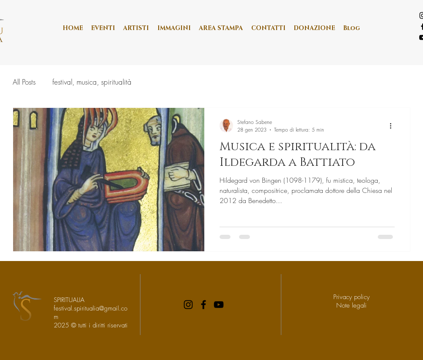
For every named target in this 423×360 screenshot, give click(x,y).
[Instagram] (188, 305)
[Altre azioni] (393, 126)
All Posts (24, 82)
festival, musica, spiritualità (92, 82)
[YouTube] (219, 305)
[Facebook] (203, 305)
